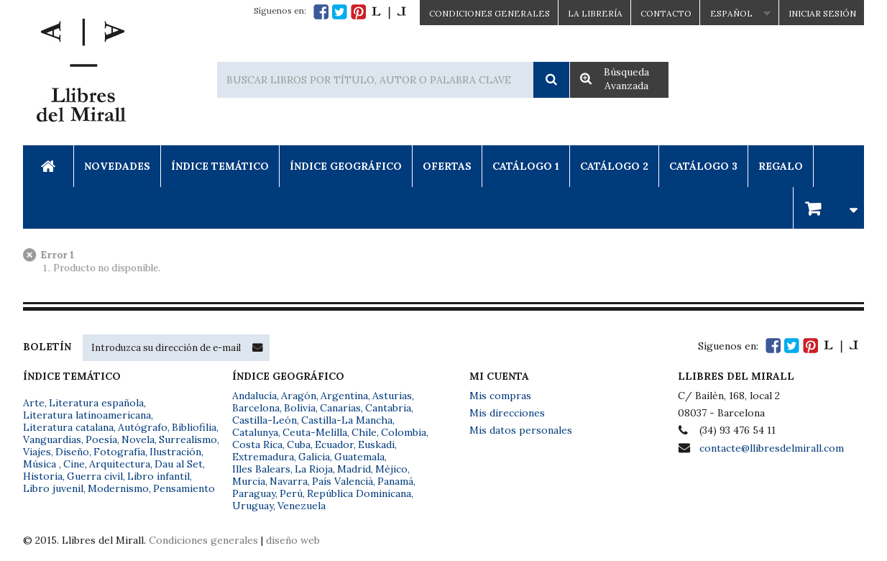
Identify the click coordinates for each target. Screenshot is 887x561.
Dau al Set (179, 463)
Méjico (391, 468)
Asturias (392, 395)
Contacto (665, 13)
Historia (43, 476)
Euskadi (376, 444)
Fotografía (119, 451)
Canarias (340, 407)
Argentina (344, 395)
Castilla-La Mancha (346, 420)
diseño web (293, 540)
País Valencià (342, 481)
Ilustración (175, 451)
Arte (34, 402)
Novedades (117, 166)
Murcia (248, 481)
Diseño (72, 451)
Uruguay (252, 505)
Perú (291, 493)
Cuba (299, 444)
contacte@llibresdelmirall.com (771, 448)
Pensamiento (184, 488)
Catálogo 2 (614, 166)
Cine (74, 463)
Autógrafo (142, 427)
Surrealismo (188, 439)
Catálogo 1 (525, 166)
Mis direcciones (507, 412)
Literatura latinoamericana (87, 415)
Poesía (101, 439)
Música (41, 463)
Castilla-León (264, 420)
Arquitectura (119, 463)
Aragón (298, 395)
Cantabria (388, 407)
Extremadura (263, 456)
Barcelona (256, 407)
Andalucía (254, 395)
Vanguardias (52, 439)
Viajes (37, 451)
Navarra (289, 481)
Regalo (780, 166)
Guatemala (359, 456)
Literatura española (96, 402)
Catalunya (255, 432)
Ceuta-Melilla (314, 432)
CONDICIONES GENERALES (489, 13)
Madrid (354, 468)
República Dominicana (359, 493)
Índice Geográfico (346, 166)
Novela (138, 439)
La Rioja (314, 468)
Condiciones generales (203, 540)
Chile (364, 432)
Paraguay (253, 493)
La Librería (595, 13)
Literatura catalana (68, 427)
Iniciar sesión (822, 13)
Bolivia (300, 407)
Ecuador (334, 444)
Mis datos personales (520, 430)
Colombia (403, 432)
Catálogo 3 (703, 166)
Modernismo (118, 488)
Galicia (314, 456)
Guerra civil (95, 476)
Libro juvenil (53, 488)
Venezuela (301, 505)
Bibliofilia (194, 427)
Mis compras (500, 395)
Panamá (395, 481)
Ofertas (447, 166)
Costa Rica (257, 444)
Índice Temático (220, 166)
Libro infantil (158, 476)
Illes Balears (261, 468)
